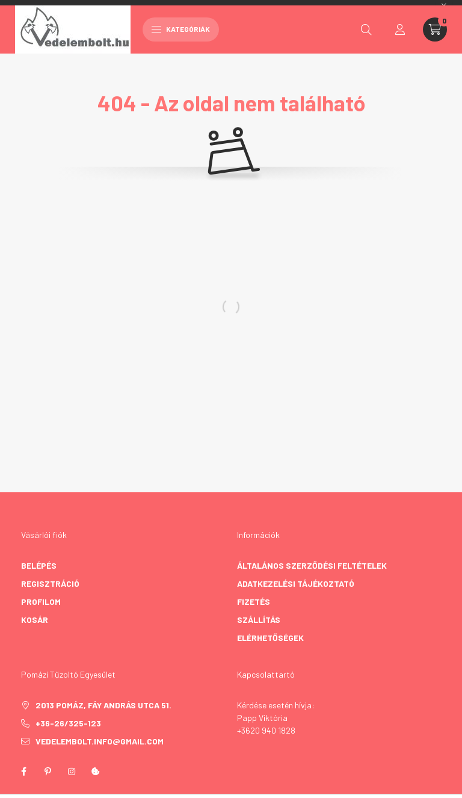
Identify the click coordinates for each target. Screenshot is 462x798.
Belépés (39, 565)
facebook (23, 771)
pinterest (47, 771)
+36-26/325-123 (68, 723)
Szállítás (258, 619)
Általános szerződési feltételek (312, 565)
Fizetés (253, 601)
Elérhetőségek (270, 638)
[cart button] (435, 29)
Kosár (34, 619)
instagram (72, 771)
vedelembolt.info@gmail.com (99, 741)
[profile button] (400, 29)
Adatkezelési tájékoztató (295, 583)
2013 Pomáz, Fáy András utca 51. (103, 705)
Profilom (41, 601)
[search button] (366, 29)
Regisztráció (50, 583)
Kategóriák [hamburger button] (181, 29)
